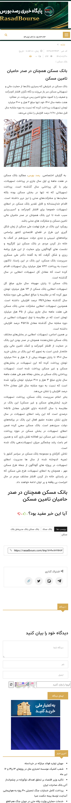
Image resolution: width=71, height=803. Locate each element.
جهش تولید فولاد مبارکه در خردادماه (44, 763)
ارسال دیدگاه (57, 696)
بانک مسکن (47, 529)
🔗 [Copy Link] (28, 581)
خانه (63, 44)
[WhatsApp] (49, 581)
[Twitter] (39, 581)
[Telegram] (59, 581)
